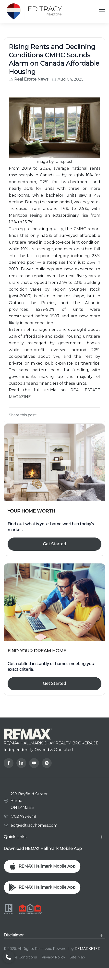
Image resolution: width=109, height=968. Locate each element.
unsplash (64, 161)
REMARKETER (87, 948)
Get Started (54, 544)
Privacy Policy (53, 957)
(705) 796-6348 (23, 816)
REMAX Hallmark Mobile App (42, 866)
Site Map (77, 957)
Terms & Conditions (20, 957)
